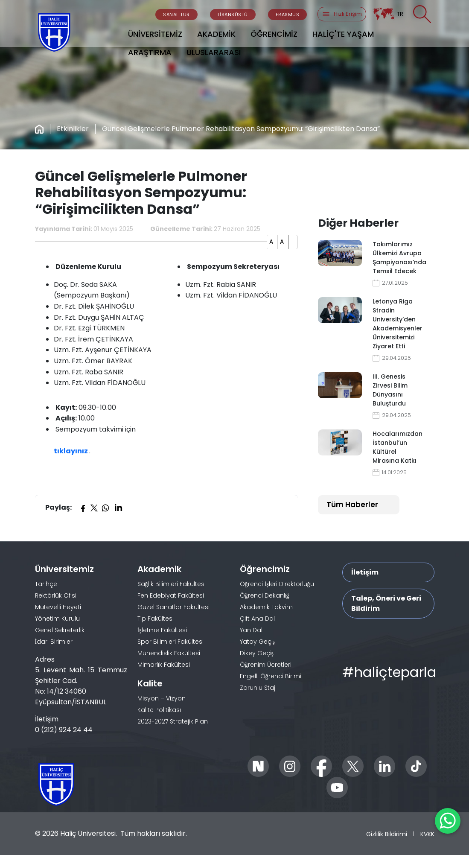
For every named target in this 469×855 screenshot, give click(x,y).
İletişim (365, 572)
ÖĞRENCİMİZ (274, 34)
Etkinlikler (73, 129)
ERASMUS (288, 14)
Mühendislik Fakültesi (168, 653)
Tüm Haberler (352, 504)
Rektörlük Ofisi (55, 595)
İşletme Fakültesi (162, 630)
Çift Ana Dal (257, 618)
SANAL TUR (176, 14)
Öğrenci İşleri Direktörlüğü (277, 584)
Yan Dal (251, 630)
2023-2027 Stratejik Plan (172, 721)
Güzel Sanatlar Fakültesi (173, 607)
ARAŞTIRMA (150, 52)
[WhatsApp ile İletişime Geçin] (447, 821)
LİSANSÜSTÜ (233, 14)
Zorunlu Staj (257, 687)
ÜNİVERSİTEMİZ (155, 34)
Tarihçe (46, 584)
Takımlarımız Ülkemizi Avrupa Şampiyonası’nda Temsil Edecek (398, 257)
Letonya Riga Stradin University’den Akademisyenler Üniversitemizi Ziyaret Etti (397, 323)
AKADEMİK (216, 34)
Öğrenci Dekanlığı (265, 595)
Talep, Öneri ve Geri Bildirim (386, 603)
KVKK (427, 833)
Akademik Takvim (266, 607)
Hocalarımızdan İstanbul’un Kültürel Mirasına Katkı (397, 447)
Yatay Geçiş (257, 641)
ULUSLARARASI (213, 52)
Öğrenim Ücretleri (265, 664)
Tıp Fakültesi (155, 618)
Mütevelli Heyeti (58, 607)
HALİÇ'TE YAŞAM (343, 34)
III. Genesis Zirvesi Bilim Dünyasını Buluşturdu (390, 390)
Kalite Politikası (159, 710)
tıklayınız (71, 451)
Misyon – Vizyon (161, 698)
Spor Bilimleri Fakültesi (170, 641)
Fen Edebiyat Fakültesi (170, 595)
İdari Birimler (54, 641)
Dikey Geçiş (257, 653)
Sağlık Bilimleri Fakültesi (171, 584)
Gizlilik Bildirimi (386, 833)
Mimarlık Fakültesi (163, 664)
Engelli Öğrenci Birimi (270, 676)
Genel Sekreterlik (59, 630)
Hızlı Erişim (342, 14)
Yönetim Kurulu (57, 618)
